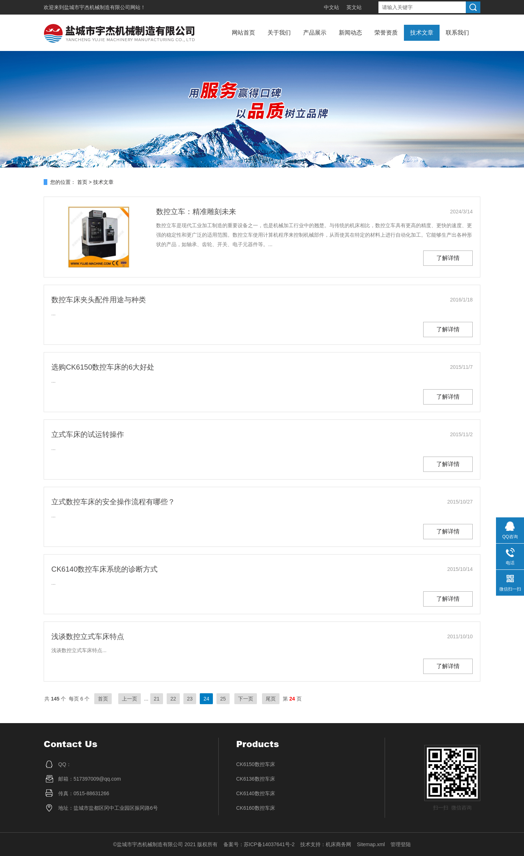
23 (190, 699)
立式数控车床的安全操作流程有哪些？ (113, 502)
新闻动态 (350, 32)
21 (157, 699)
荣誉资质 (386, 32)
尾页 (271, 699)
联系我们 (457, 32)
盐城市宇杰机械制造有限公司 (97, 7)
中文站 (331, 7)
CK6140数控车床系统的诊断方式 (104, 569)
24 (206, 699)
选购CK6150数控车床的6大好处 (102, 367)
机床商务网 (338, 844)
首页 (82, 182)
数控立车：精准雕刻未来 (196, 212)
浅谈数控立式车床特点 (87, 636)
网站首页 (243, 32)
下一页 (245, 699)
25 (223, 699)
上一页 (129, 699)
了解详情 (448, 258)
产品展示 (314, 32)
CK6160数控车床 (255, 808)
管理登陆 (400, 844)
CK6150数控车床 (255, 764)
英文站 (354, 7)
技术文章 (421, 32)
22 (173, 699)
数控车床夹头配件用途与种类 (98, 300)
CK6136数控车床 (255, 779)
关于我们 (279, 32)
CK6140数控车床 (255, 793)
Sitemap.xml (371, 844)
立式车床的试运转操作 (87, 434)
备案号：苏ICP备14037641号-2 (259, 844)
